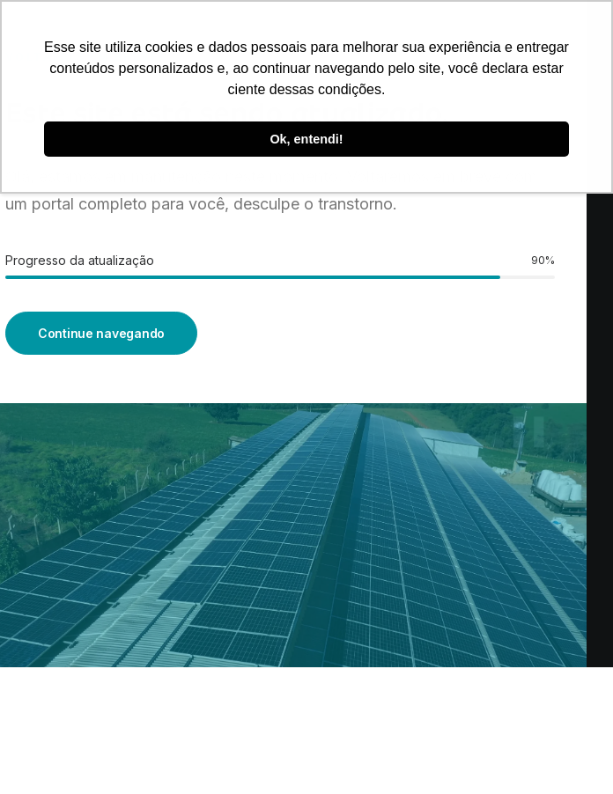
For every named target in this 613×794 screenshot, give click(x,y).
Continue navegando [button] (101, 333)
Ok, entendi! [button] (306, 139)
